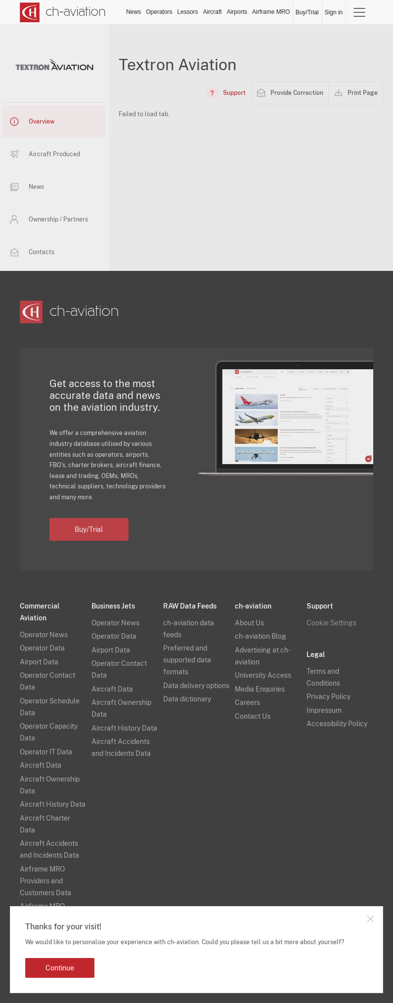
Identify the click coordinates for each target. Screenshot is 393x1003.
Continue (59, 968)
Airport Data (39, 662)
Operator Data (42, 648)
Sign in (334, 12)
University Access (263, 675)
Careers (247, 702)
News (133, 11)
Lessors (187, 11)
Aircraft (212, 11)
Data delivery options (196, 686)
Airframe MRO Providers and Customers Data (45, 881)
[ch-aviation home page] (63, 12)
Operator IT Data (46, 752)
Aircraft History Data (53, 804)
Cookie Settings (331, 622)
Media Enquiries (260, 689)
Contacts (32, 252)
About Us (249, 623)
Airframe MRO (271, 11)
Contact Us (252, 716)
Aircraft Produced (45, 154)
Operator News (44, 635)
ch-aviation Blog (260, 636)
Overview (32, 121)
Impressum (324, 710)
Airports (237, 11)
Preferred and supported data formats (187, 660)
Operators (159, 11)
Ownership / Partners (49, 219)
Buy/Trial (307, 12)
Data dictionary (187, 699)
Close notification (370, 919)
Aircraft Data (40, 765)
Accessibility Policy (336, 724)
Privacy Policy (328, 696)
